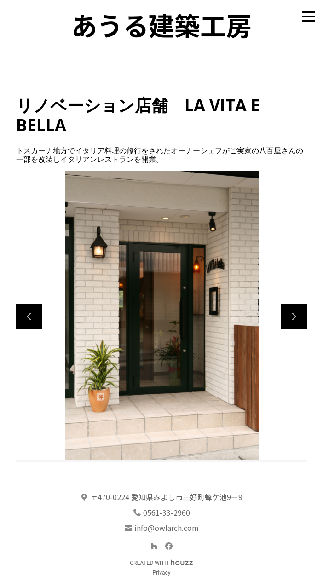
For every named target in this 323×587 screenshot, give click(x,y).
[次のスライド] (294, 316)
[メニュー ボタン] (308, 16)
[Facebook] (169, 546)
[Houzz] (154, 546)
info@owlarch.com (166, 527)
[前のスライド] (29, 316)
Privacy (162, 573)
